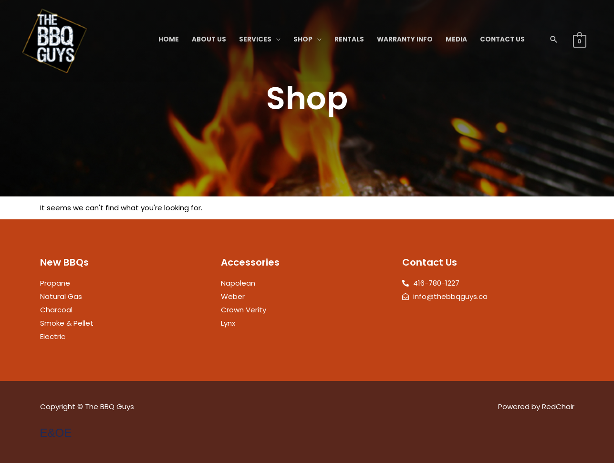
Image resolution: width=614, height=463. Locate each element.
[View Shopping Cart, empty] (579, 41)
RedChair (558, 406)
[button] (554, 39)
